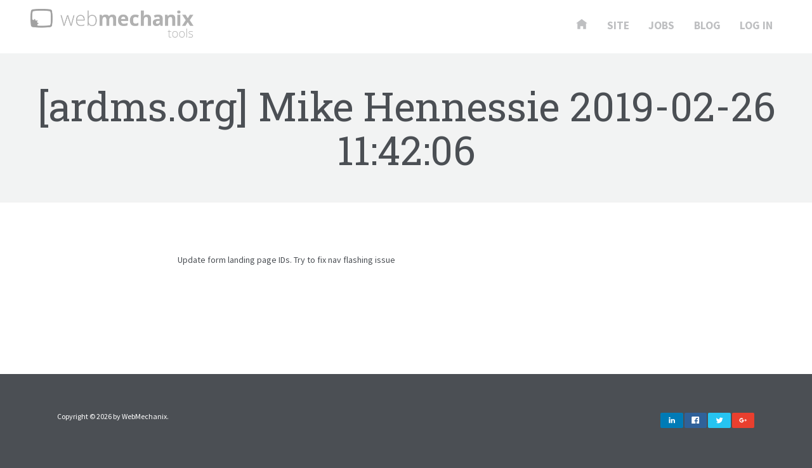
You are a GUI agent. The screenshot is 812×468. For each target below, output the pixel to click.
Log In (756, 26)
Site (618, 26)
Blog (707, 26)
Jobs (661, 26)
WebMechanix (144, 416)
